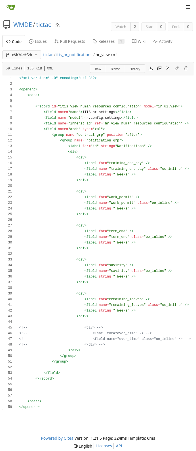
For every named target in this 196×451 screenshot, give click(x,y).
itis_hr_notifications (74, 54)
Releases (108, 41)
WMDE (22, 24)
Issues (38, 41)
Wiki (139, 41)
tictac (43, 24)
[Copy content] (159, 68)
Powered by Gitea (57, 438)
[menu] (83, 446)
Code (14, 41)
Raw (98, 69)
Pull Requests (69, 41)
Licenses (104, 445)
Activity (162, 41)
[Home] (11, 7)
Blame (115, 69)
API (119, 445)
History (135, 69)
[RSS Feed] (57, 24)
